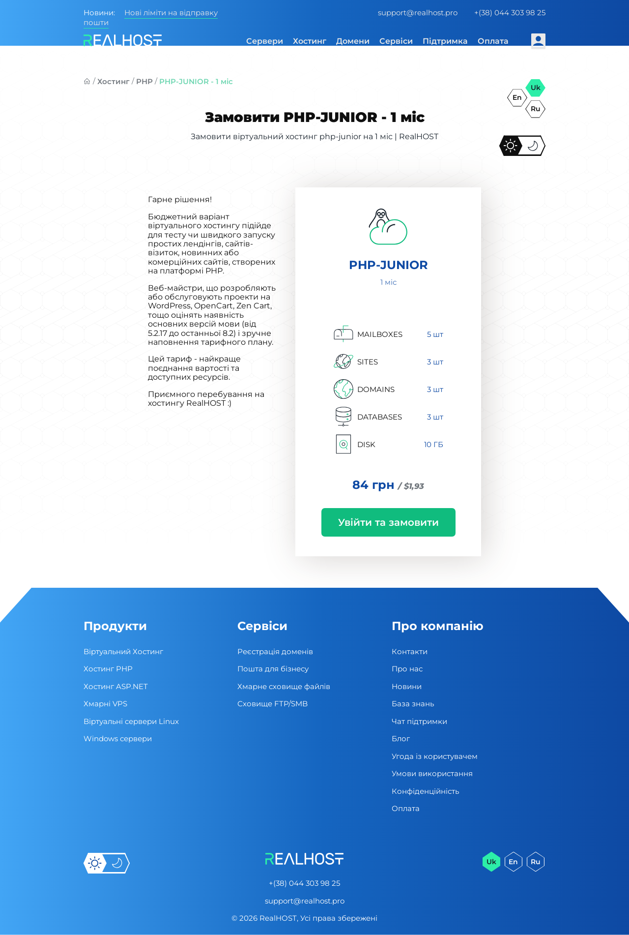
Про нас (407, 668)
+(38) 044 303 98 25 (509, 12)
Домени (353, 41)
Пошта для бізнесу (273, 668)
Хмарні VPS (105, 703)
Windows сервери (118, 738)
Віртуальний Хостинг (123, 651)
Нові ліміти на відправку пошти (151, 17)
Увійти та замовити (388, 522)
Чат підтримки (419, 721)
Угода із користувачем (435, 756)
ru (536, 108)
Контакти (410, 651)
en (517, 97)
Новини (407, 686)
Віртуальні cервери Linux (131, 721)
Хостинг (309, 41)
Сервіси (396, 41)
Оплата (493, 41)
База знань (413, 703)
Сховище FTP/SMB (272, 703)
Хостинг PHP (108, 668)
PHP (144, 81)
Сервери (264, 41)
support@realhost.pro (417, 12)
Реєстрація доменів (275, 651)
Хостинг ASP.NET (116, 686)
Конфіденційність (425, 791)
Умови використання (432, 773)
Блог (401, 738)
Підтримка (445, 41)
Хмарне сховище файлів (283, 686)
